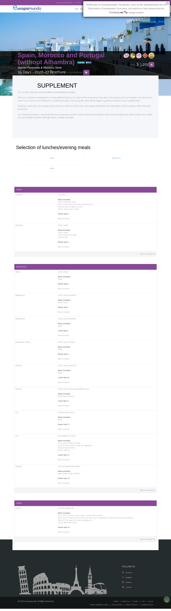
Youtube (127, 589)
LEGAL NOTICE (115, 607)
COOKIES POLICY (146, 607)
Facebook (127, 575)
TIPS (144, 604)
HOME (116, 604)
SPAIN (52, 158)
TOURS (136, 604)
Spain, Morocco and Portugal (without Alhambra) (61, 59)
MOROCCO (116, 158)
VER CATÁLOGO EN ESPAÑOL (59, 2)
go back (81, 62)
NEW (77, 9)
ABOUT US (126, 604)
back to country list (147, 255)
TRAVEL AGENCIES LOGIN (96, 607)
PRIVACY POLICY (130, 607)
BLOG (151, 604)
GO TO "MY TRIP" (78, 2)
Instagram (127, 580)
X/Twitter (127, 585)
